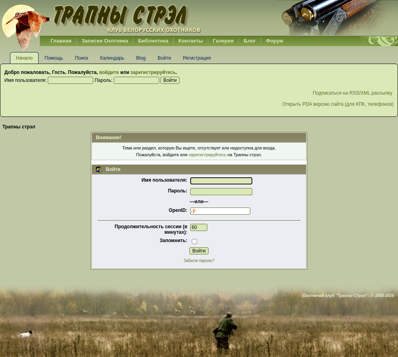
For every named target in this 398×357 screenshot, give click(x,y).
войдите (109, 72)
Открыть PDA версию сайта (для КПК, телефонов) (338, 104)
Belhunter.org (101, 18)
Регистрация (197, 58)
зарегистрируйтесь (153, 72)
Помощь (54, 58)
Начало (24, 58)
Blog (141, 58)
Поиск (81, 58)
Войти (164, 58)
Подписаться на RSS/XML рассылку (353, 93)
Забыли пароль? (198, 260)
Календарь (112, 58)
